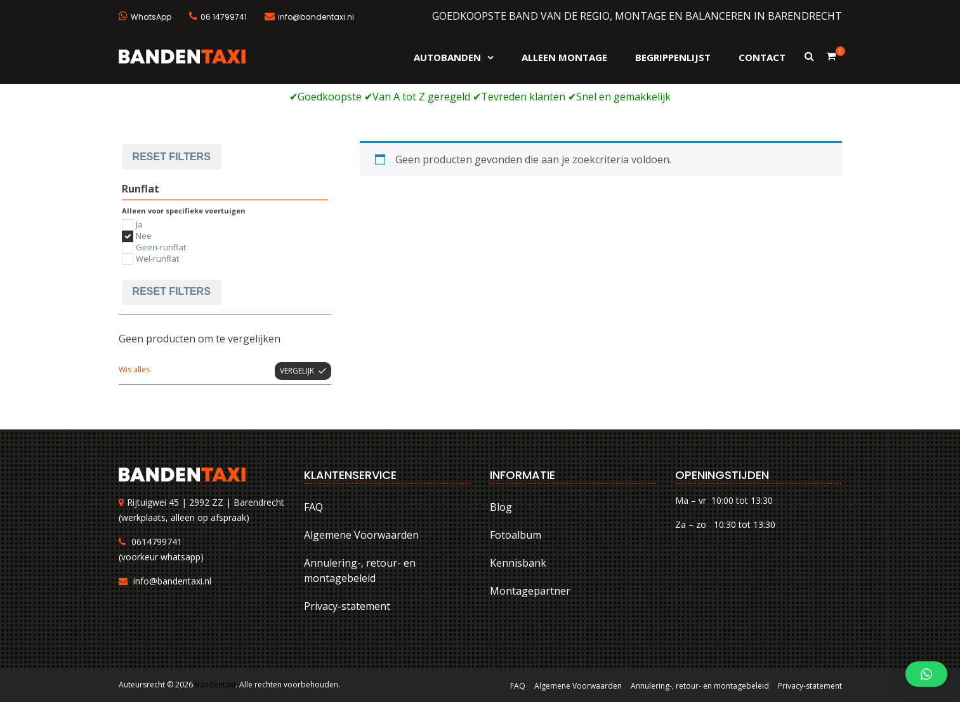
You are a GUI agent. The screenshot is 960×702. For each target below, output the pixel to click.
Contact (762, 57)
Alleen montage (564, 57)
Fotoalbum (515, 535)
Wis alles (134, 369)
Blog (501, 507)
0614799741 (156, 542)
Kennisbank (518, 563)
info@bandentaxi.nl (172, 581)
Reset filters (172, 156)
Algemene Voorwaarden (361, 535)
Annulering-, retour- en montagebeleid (360, 570)
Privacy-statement (347, 606)
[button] (926, 674)
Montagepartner (530, 591)
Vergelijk (297, 370)
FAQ (313, 507)
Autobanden (447, 57)
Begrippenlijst (673, 57)
